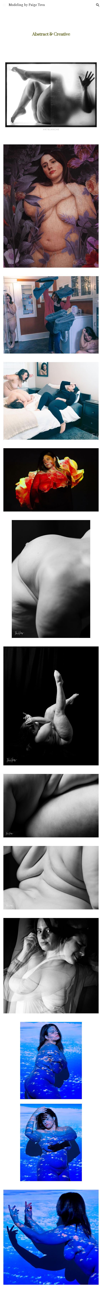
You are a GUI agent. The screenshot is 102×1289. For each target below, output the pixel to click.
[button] (4, 5)
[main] (51, 34)
